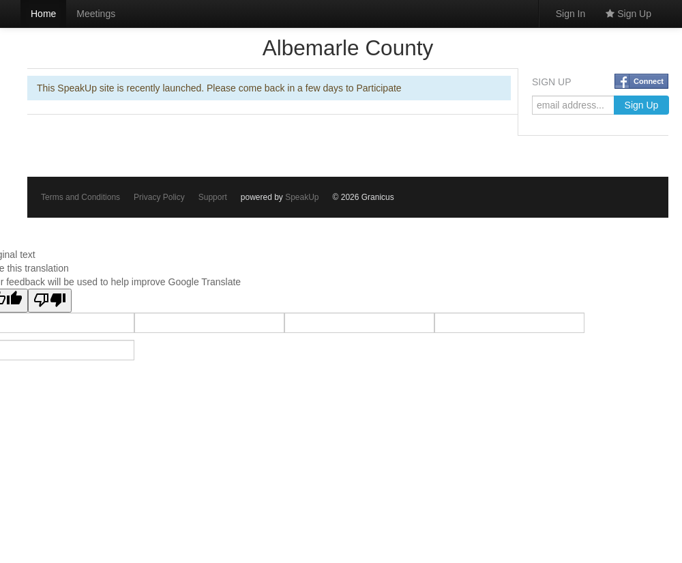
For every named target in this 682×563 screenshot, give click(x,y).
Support (212, 197)
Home (43, 13)
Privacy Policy (159, 197)
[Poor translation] (50, 301)
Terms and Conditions (80, 197)
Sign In (571, 13)
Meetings (95, 13)
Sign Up (628, 13)
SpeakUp (301, 197)
